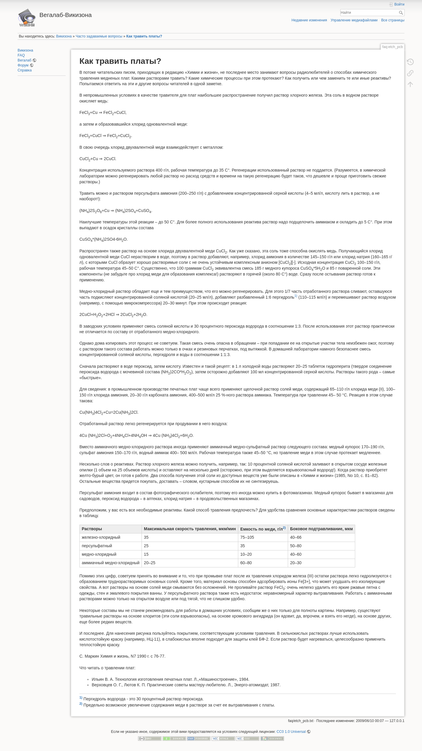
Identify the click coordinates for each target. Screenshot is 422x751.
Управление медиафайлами (354, 20)
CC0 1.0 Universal (291, 732)
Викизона (64, 36)
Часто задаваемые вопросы (99, 36)
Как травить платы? (144, 36)
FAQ (21, 55)
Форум (23, 65)
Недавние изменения (309, 20)
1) (295, 295)
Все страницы (392, 20)
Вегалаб (24, 60)
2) (284, 527)
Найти (401, 13)
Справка (25, 70)
